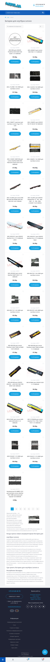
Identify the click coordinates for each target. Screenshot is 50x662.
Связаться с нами (14, 596)
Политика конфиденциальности (14, 630)
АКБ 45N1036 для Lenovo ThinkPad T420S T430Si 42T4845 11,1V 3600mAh (35, 347)
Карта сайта (14, 647)
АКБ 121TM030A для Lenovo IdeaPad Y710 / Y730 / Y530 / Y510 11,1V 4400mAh (35, 421)
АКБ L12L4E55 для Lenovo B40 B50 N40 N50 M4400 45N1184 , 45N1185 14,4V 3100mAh (15, 199)
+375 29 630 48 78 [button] (14, 591)
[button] (40, 4)
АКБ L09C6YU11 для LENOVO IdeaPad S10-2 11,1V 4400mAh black (35, 238)
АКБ (8, 17)
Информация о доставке (14, 639)
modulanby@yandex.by (14, 606)
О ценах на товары (14, 628)
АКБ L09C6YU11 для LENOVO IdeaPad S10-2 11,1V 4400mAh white (15, 238)
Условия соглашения (14, 633)
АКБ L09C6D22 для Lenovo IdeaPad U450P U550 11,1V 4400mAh (15, 275)
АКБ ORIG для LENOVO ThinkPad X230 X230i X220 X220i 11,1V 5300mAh (15, 51)
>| (37, 509)
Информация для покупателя (14, 622)
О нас (14, 625)
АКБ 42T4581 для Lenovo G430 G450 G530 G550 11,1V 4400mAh (15, 421)
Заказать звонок (39, 6)
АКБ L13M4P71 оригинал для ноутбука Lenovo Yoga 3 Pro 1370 (15, 123)
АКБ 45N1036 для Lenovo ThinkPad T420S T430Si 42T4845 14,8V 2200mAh (14, 347)
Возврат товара (14, 645)
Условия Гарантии (14, 636)
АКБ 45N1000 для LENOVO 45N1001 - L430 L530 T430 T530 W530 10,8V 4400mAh (15, 384)
